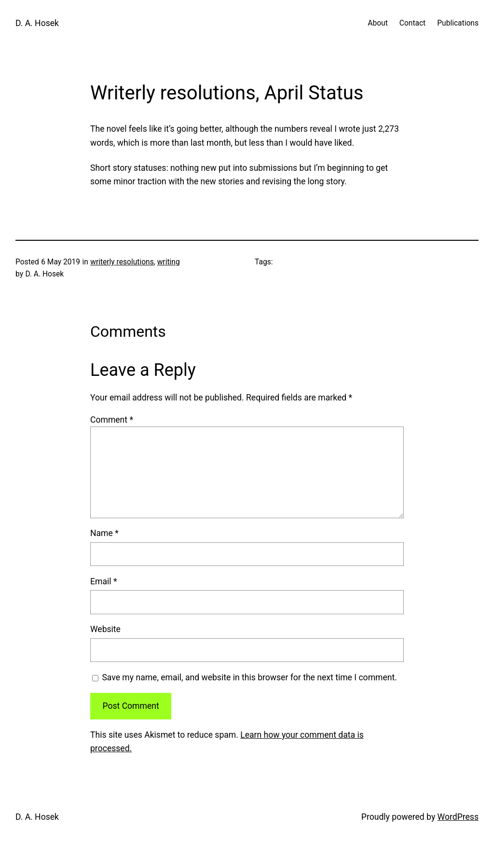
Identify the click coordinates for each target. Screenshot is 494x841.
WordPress (458, 817)
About (377, 23)
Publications (458, 23)
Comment (111, 420)
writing (168, 262)
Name (104, 533)
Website (105, 629)
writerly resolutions (122, 262)
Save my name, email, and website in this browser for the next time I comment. (249, 677)
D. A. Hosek (37, 23)
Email (103, 581)
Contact (412, 23)
